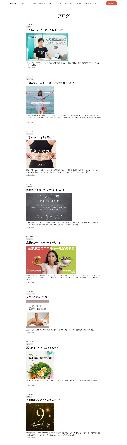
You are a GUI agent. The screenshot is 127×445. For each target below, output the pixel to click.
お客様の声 (42, 3)
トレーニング (30, 293)
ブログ (95, 3)
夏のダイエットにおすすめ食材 (42, 347)
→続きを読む (30, 68)
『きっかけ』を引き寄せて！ (41, 137)
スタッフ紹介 (68, 3)
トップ (23, 3)
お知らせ (29, 186)
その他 (28, 26)
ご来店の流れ (58, 3)
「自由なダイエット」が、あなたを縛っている (50, 82)
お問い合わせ (87, 3)
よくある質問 (78, 3)
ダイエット (30, 79)
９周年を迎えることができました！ (44, 400)
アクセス (50, 3)
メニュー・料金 (32, 3)
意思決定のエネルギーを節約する (43, 242)
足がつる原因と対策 (36, 297)
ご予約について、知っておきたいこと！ (47, 30)
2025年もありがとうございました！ (45, 190)
